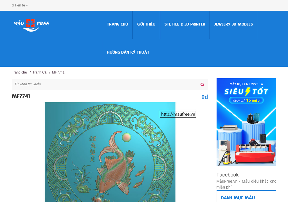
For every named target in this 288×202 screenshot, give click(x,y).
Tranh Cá (40, 72)
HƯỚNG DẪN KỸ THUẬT (128, 52)
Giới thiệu (146, 24)
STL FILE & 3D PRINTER (185, 24)
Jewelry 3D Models (233, 24)
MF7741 (58, 72)
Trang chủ (117, 24)
